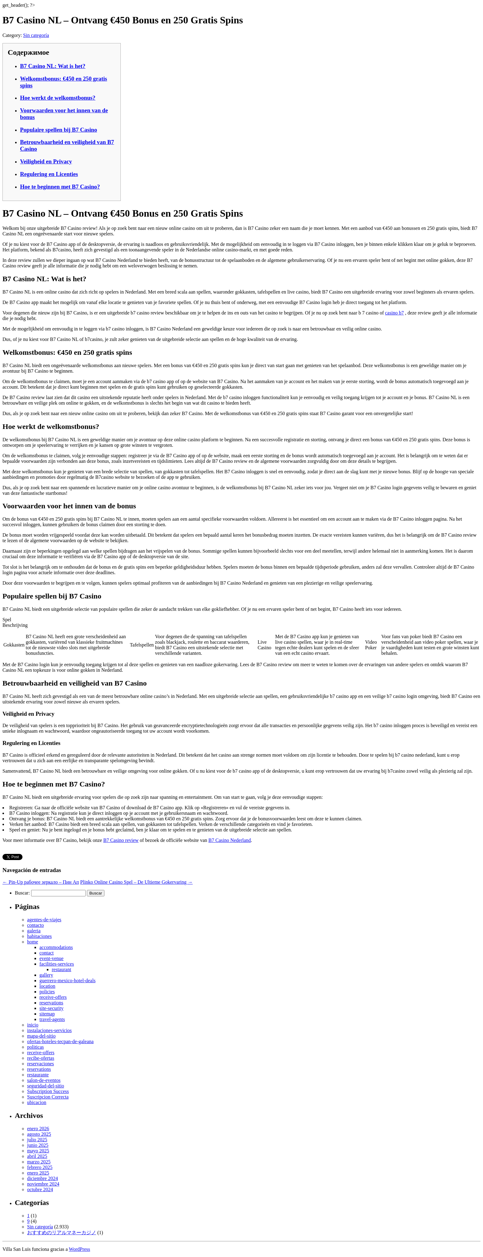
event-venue (51, 958)
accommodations (56, 947)
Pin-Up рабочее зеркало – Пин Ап (40, 882)
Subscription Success (48, 1091)
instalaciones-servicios (49, 1030)
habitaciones (39, 936)
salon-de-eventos (43, 1080)
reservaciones (40, 1063)
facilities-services (56, 964)
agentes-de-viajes (44, 919)
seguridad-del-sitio (45, 1085)
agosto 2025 (39, 1134)
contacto (35, 925)
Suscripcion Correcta (48, 1096)
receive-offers (53, 997)
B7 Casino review (121, 840)
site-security (51, 1008)
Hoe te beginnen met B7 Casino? (60, 186)
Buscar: (22, 892)
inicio (32, 1024)
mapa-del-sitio (41, 1036)
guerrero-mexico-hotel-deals (67, 980)
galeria (34, 930)
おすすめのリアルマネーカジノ (61, 1232)
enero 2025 (38, 1172)
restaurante (38, 1074)
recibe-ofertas (40, 1058)
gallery (46, 975)
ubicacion (36, 1102)
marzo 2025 (39, 1161)
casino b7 (394, 312)
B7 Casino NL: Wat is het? (52, 66)
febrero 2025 (39, 1167)
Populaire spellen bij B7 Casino (58, 129)
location (47, 986)
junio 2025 (37, 1145)
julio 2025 (37, 1139)
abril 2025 (37, 1156)
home (32, 941)
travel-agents (52, 1019)
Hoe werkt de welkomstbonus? (57, 97)
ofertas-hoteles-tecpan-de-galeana (60, 1041)
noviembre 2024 (43, 1184)
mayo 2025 (38, 1150)
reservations (51, 1002)
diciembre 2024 (42, 1178)
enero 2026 (38, 1128)
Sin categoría (36, 35)
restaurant (61, 969)
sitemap (47, 1013)
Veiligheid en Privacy (46, 161)
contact (46, 952)
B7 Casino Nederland (230, 840)
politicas (35, 1047)
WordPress (79, 1249)
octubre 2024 (40, 1189)
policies (47, 991)
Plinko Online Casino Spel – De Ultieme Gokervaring (136, 882)
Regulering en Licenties (49, 174)
